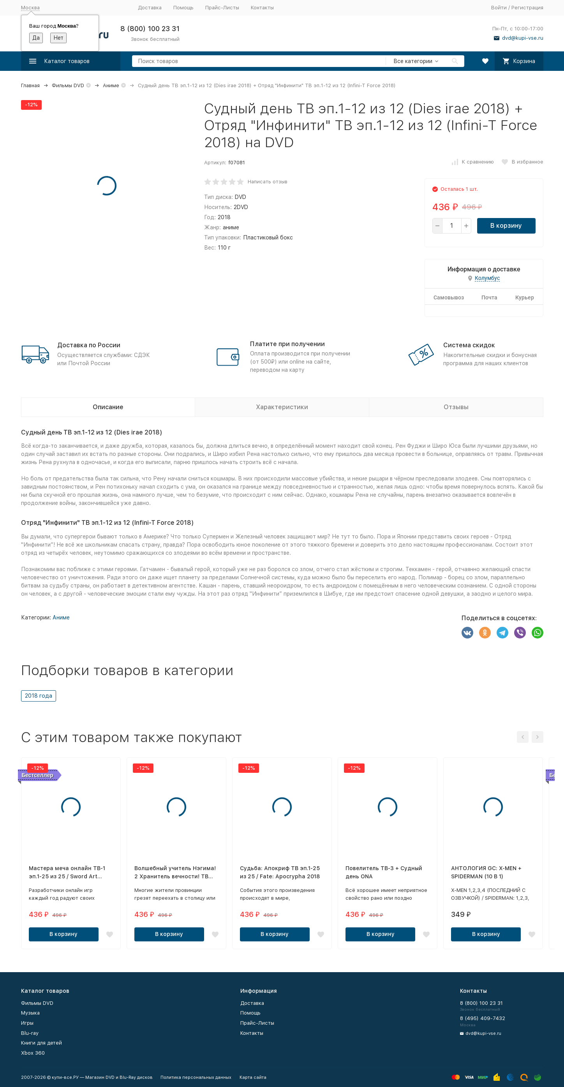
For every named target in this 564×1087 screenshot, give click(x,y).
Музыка (30, 1013)
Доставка (150, 8)
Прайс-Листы (222, 8)
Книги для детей (41, 1043)
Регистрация (527, 8)
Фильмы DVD (68, 85)
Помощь (183, 8)
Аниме (111, 85)
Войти (499, 8)
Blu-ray (30, 1033)
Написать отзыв (267, 182)
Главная (30, 85)
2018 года (38, 696)
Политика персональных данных (195, 1077)
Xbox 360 (33, 1053)
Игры (27, 1023)
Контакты (262, 8)
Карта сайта (253, 1077)
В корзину (506, 225)
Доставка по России (88, 345)
